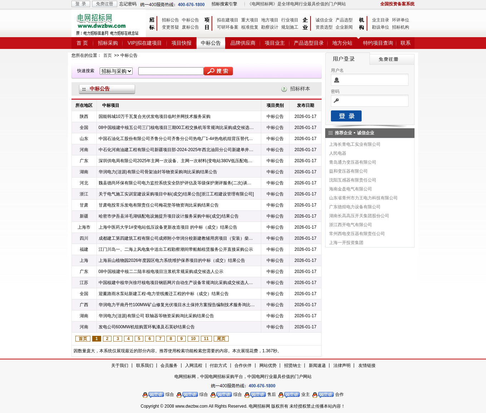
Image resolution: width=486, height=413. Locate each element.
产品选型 (344, 20)
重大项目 (249, 20)
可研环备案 (227, 27)
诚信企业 (324, 20)
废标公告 (190, 27)
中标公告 (190, 20)
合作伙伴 (243, 365)
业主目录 (380, 20)
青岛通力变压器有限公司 (352, 162)
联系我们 (144, 365)
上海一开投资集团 (346, 242)
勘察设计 (269, 27)
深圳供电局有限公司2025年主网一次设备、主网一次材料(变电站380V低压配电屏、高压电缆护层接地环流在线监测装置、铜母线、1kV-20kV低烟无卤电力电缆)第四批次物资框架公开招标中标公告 (177, 160)
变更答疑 (170, 27)
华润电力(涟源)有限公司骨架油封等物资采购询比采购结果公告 (158, 171)
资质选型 (324, 27)
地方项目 (269, 20)
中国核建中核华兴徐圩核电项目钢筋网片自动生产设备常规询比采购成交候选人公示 (177, 282)
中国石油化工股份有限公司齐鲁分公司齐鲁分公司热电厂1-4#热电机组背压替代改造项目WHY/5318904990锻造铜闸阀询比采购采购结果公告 (177, 138)
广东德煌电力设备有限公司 (355, 206)
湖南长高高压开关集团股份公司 (359, 215)
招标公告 (170, 20)
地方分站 (342, 43)
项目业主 (275, 43)
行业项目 (289, 20)
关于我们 (119, 365)
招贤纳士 (292, 365)
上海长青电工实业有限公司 (355, 144)
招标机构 (400, 27)
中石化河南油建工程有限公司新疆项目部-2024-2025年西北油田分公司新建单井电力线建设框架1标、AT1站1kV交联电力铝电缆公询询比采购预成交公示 (177, 149)
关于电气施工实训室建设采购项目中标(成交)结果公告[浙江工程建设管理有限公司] (176, 193)
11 (206, 338)
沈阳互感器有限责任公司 (352, 180)
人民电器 (337, 153)
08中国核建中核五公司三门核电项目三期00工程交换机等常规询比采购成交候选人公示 (177, 127)
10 (193, 338)
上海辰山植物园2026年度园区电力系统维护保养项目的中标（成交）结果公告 (172, 260)
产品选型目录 (309, 43)
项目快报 (182, 43)
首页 (107, 55)
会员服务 (169, 365)
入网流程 (193, 365)
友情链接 (367, 365)
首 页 (82, 43)
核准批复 (249, 27)
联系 (406, 43)
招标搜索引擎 (224, 3)
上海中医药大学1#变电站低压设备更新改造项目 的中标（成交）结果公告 (168, 227)
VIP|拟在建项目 (145, 43)
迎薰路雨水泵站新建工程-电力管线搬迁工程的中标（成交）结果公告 (164, 293)
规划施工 (289, 27)
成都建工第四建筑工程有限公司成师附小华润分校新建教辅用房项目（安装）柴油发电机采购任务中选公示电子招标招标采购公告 (177, 238)
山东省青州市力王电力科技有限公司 (363, 197)
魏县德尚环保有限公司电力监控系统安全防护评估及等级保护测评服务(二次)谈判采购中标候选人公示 (177, 182)
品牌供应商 (243, 43)
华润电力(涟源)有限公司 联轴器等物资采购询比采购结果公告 (156, 315)
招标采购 (108, 43)
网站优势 (268, 365)
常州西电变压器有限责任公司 (357, 233)
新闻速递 (317, 365)
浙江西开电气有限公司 (350, 224)
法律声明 (342, 365)
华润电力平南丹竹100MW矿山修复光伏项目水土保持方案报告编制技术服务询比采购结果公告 (177, 304)
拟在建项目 (227, 20)
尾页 (221, 338)
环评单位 (400, 20)
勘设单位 (380, 27)
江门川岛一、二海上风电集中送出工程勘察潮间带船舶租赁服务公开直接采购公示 (176, 249)
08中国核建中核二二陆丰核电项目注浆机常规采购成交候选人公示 (161, 271)
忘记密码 (128, 3)
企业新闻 (344, 27)
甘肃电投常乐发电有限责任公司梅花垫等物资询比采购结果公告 (159, 205)
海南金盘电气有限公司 (350, 188)
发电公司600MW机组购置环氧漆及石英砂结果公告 (147, 326)
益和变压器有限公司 (348, 171)
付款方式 (218, 365)
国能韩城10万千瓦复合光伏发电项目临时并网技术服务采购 (154, 116)
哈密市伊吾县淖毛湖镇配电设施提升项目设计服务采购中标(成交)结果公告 (169, 216)
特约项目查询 (378, 43)
